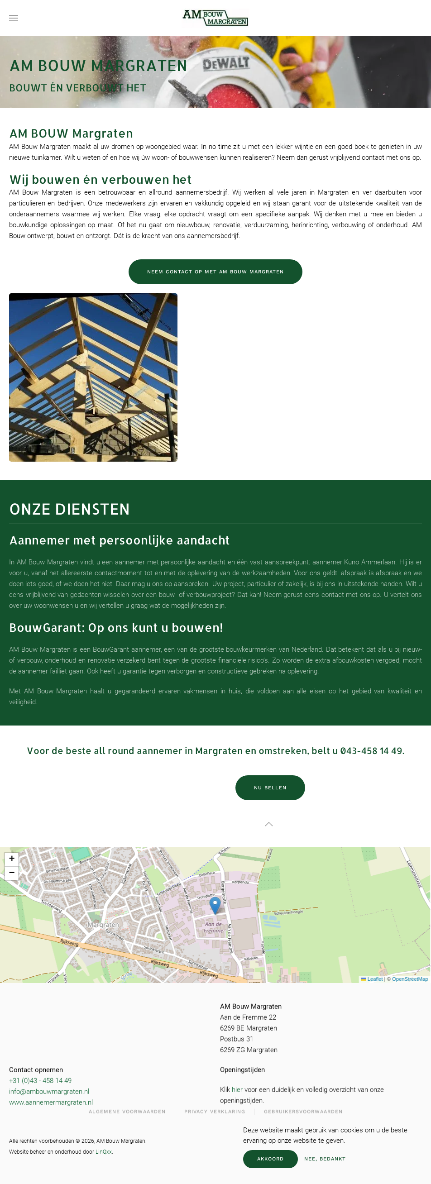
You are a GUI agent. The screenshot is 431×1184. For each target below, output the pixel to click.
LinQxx (104, 1152)
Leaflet (362, 979)
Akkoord (270, 1159)
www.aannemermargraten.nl (51, 1100)
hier (237, 1088)
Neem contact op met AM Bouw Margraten (215, 272)
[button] (13, 18)
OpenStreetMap (400, 979)
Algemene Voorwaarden (127, 1109)
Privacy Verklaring (214, 1109)
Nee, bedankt (325, 1159)
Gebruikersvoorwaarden (303, 1109)
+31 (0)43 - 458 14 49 (40, 1078)
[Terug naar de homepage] (215, 18)
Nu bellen (270, 788)
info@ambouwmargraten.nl (49, 1089)
